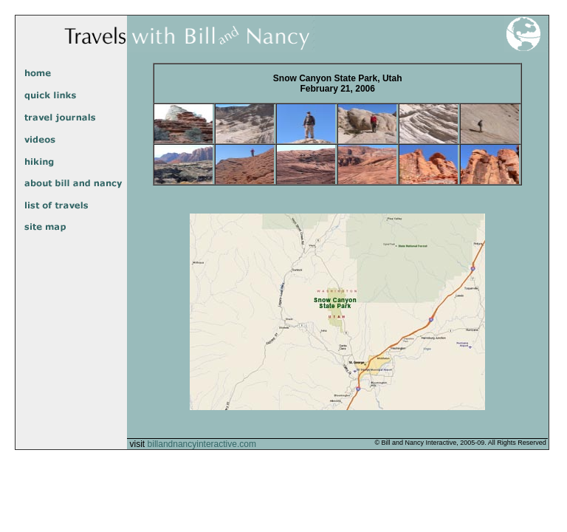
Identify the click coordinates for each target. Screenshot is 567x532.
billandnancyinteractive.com (202, 444)
